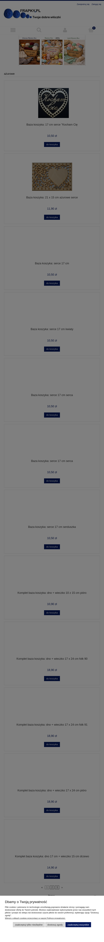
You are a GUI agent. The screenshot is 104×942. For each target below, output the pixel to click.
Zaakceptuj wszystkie (78, 924)
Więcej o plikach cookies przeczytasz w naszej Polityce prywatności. (35, 918)
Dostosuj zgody (55, 924)
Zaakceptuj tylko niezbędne (29, 924)
